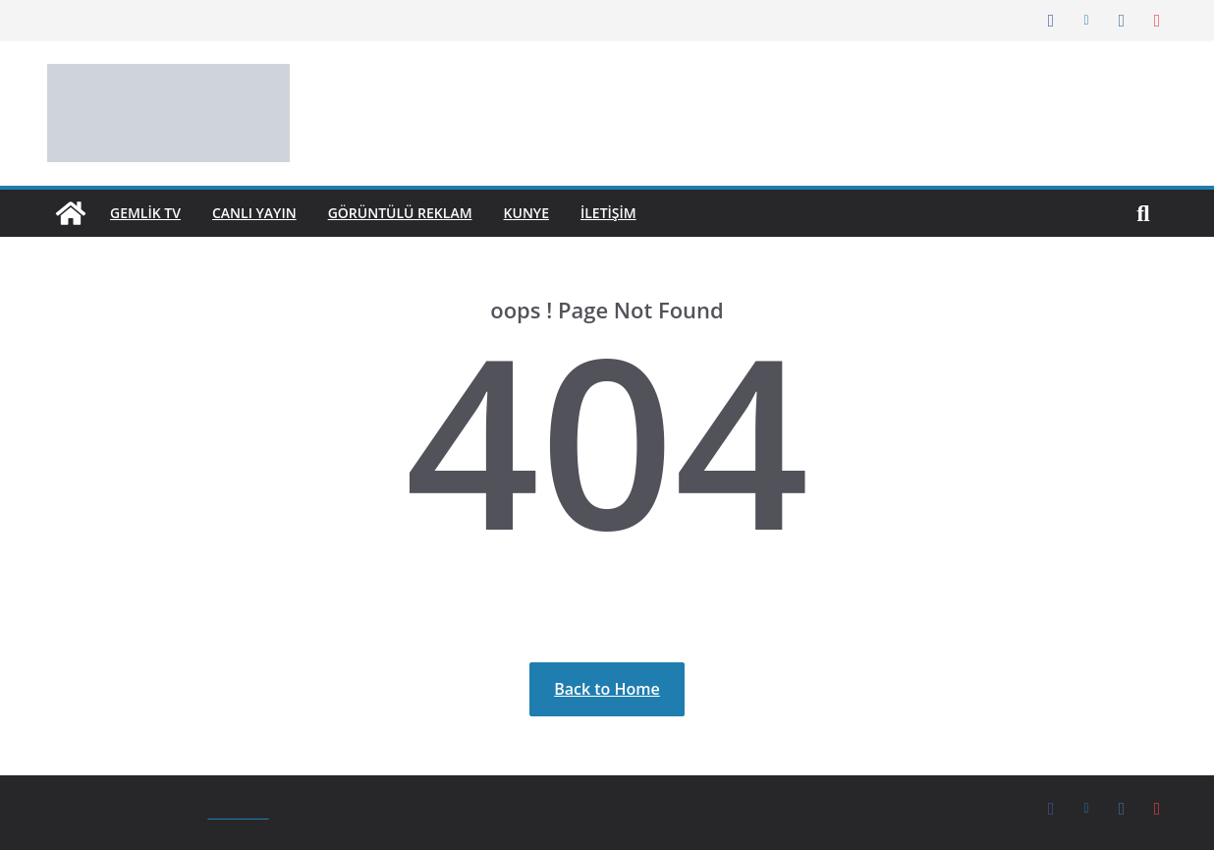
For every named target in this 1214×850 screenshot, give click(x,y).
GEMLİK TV (150, 212)
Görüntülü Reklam (420, 212)
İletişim (642, 212)
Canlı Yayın (266, 212)
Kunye (554, 212)
